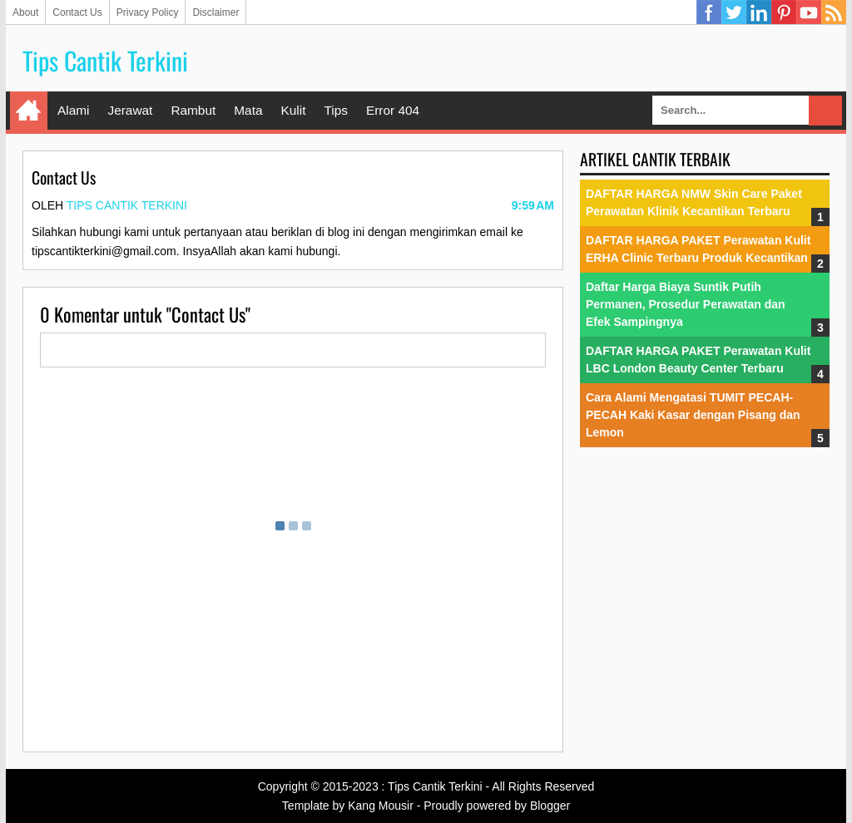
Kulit (292, 110)
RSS (833, 12)
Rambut (193, 110)
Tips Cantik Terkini (105, 60)
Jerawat (129, 110)
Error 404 (392, 110)
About (25, 12)
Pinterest (783, 12)
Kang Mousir (381, 805)
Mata (248, 110)
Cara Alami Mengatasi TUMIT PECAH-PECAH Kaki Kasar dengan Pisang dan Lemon (693, 415)
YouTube (808, 12)
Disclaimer (215, 12)
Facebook (708, 12)
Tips (336, 110)
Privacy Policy (147, 12)
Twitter (733, 12)
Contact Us (77, 12)
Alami (73, 110)
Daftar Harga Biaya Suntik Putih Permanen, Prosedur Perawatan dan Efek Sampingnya (685, 304)
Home (28, 110)
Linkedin (758, 12)
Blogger (550, 805)
